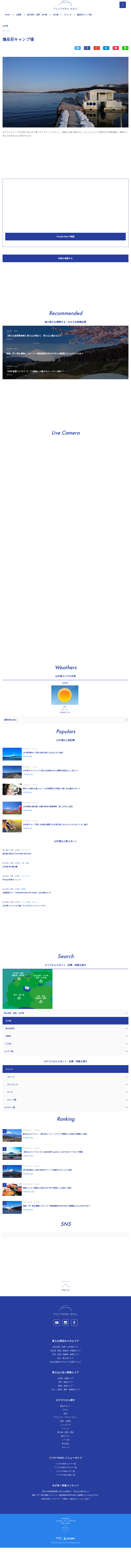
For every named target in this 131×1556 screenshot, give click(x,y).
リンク (65, 1540)
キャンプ (65, 1456)
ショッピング (65, 1433)
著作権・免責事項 (65, 1531)
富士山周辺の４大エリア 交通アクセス (65, 1370)
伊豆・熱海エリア (65, 1390)
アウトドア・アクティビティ (65, 1425)
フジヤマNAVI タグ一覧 (65, 1479)
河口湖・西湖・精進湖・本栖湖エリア (65, 1359)
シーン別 (65, 1448)
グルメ (65, 1418)
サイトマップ (65, 1538)
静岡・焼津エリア (65, 1394)
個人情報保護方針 (65, 1527)
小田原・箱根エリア (65, 1387)
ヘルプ (65, 1533)
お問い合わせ (65, 1536)
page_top (65, 1294)
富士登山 (65, 1452)
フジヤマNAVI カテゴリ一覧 (65, 1476)
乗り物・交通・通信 (65, 1440)
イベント (65, 1437)
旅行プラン (65, 1444)
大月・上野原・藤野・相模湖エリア (65, 1398)
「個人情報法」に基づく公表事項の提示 (65, 1529)
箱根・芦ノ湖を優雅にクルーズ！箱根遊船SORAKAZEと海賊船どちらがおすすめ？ (65, 1503)
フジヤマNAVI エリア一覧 (65, 1472)
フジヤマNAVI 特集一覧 (65, 1483)
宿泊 (65, 1422)
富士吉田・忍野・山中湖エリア (65, 1355)
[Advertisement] (65, 166)
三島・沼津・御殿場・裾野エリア (65, 1363)
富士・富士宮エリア (65, 1366)
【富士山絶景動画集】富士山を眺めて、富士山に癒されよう (65, 1500)
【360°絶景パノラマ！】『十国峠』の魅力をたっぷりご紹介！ (65, 1507)
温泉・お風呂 (65, 1429)
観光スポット (65, 1414)
